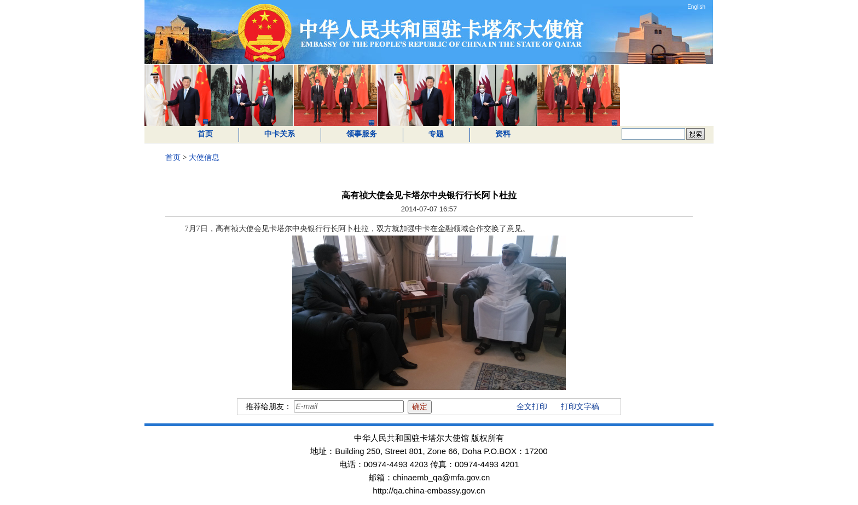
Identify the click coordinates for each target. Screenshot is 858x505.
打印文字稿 (580, 407)
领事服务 (361, 134)
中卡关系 (279, 134)
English (696, 7)
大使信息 (204, 157)
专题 (436, 134)
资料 (503, 134)
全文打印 (532, 407)
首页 (205, 134)
